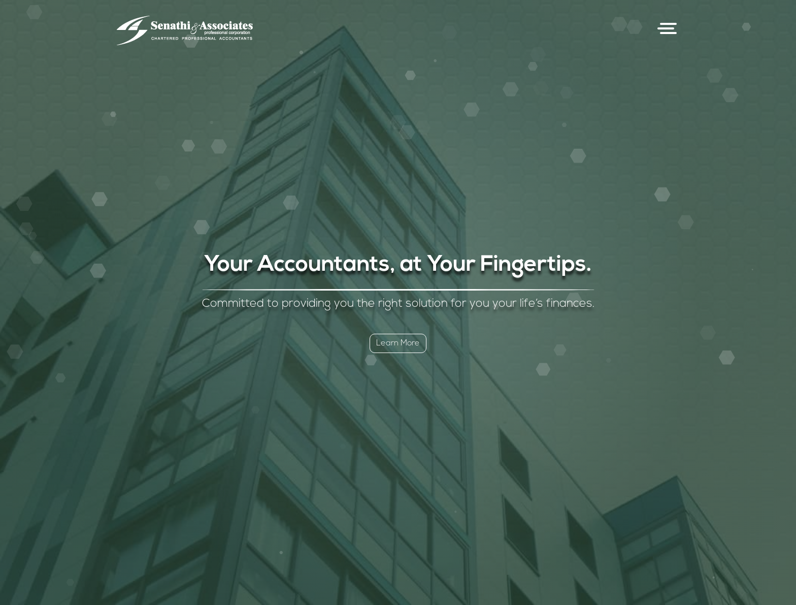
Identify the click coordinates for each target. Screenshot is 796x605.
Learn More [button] (398, 343)
